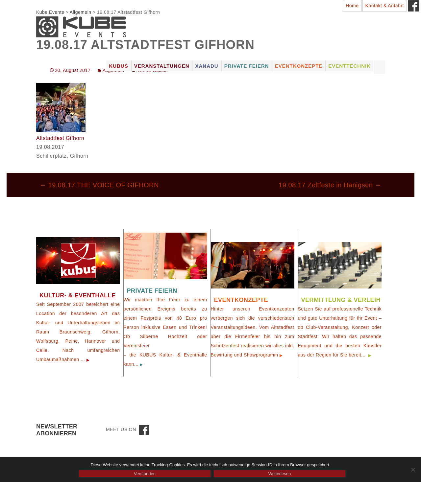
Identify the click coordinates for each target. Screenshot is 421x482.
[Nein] (412, 469)
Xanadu (206, 66)
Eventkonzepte (299, 66)
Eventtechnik (349, 66)
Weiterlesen (279, 473)
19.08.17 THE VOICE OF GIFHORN (99, 185)
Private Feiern (246, 66)
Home (352, 5)
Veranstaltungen (161, 66)
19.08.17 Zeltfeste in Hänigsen (330, 185)
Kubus (118, 66)
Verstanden (145, 473)
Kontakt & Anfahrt (384, 5)
